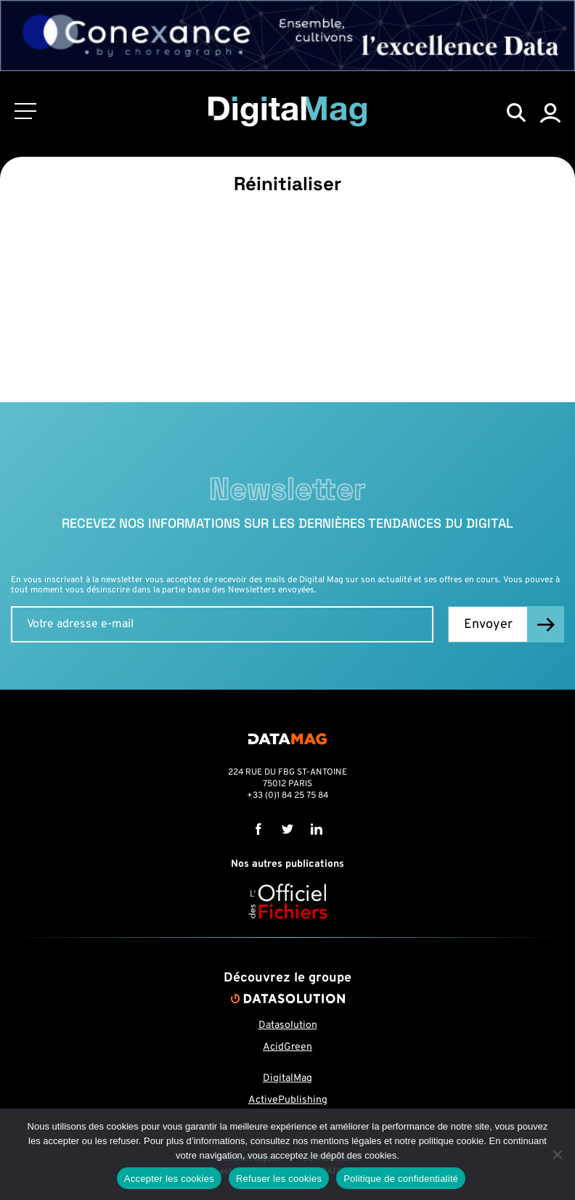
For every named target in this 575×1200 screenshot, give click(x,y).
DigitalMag (287, 1078)
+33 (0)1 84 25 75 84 (287, 795)
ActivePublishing (287, 1100)
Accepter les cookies (169, 1178)
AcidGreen (287, 1047)
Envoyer (488, 624)
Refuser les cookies (279, 1178)
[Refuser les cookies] (557, 1154)
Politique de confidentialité (400, 1178)
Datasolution (287, 1025)
